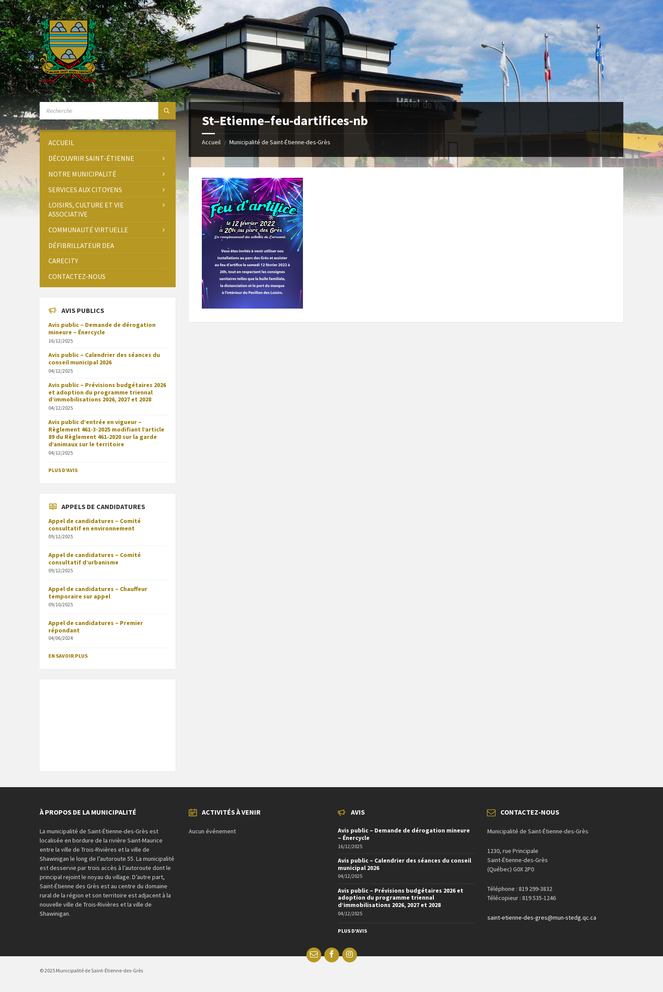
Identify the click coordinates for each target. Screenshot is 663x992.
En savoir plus (68, 655)
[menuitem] (107, 142)
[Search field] (108, 110)
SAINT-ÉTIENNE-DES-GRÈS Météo (107, 721)
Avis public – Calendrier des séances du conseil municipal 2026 (104, 358)
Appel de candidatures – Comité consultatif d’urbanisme (94, 558)
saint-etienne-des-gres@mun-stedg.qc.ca (541, 917)
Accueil (211, 142)
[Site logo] (69, 80)
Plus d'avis (63, 470)
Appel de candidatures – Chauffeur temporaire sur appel (97, 592)
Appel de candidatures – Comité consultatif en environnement (94, 524)
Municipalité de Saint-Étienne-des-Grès (279, 142)
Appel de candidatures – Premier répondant (95, 626)
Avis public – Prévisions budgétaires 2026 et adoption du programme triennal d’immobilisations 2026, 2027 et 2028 (107, 392)
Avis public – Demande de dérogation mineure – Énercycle (102, 328)
